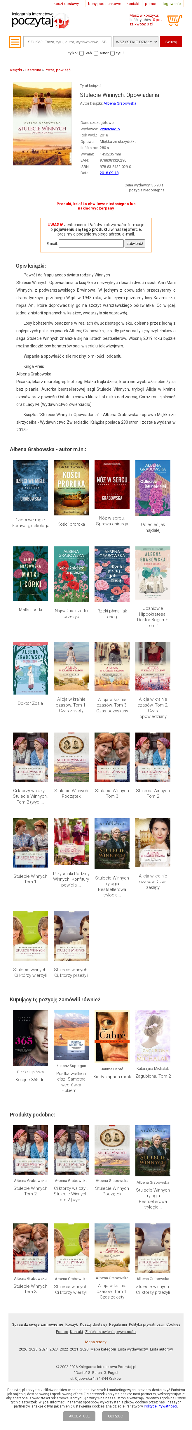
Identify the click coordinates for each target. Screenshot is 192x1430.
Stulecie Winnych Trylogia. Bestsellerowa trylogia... (112, 886)
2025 (33, 1349)
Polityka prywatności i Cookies (154, 1324)
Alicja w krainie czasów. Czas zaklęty (153, 881)
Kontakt (76, 1331)
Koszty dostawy (93, 1324)
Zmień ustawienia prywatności (110, 1331)
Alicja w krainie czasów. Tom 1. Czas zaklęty (71, 705)
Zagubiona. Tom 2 (153, 1076)
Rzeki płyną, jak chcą (112, 613)
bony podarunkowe (104, 3)
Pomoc (62, 1331)
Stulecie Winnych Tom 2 (153, 793)
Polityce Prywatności (160, 1406)
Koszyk (71, 1324)
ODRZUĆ (115, 1416)
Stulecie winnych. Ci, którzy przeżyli (71, 972)
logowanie (172, 3)
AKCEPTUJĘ (79, 1416)
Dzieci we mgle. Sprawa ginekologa (30, 522)
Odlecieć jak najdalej (153, 527)
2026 (23, 1349)
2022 (64, 1349)
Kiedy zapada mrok (112, 1076)
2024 (43, 1349)
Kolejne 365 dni (30, 1079)
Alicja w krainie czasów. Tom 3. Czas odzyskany (112, 705)
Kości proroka (71, 524)
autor (104, 53)
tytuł (120, 53)
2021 (74, 1349)
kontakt (133, 3)
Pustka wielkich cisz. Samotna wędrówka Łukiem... (71, 1082)
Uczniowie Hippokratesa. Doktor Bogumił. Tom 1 (153, 617)
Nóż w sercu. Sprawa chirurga (112, 521)
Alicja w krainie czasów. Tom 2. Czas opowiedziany (152, 708)
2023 (54, 1349)
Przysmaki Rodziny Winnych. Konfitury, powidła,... (71, 879)
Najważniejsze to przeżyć (71, 613)
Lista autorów (161, 1349)
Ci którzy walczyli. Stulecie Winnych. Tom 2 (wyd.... (30, 796)
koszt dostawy (66, 3)
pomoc (151, 3)
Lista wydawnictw (133, 1349)
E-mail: (52, 243)
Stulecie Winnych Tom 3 (112, 793)
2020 (84, 1349)
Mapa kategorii (103, 1349)
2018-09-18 (109, 173)
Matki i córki (30, 609)
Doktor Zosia (30, 703)
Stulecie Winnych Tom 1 (30, 879)
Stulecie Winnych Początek (71, 793)
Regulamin (118, 1324)
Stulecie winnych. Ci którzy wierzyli (30, 972)
